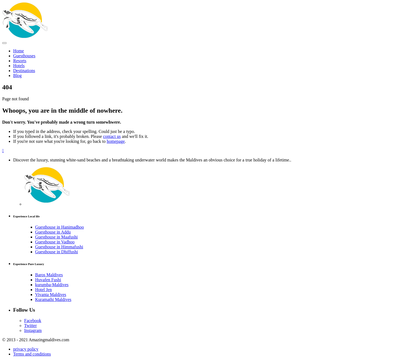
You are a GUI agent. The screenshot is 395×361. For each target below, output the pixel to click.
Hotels (19, 65)
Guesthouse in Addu (53, 232)
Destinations (24, 70)
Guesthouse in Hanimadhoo (59, 227)
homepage (116, 141)
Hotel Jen (43, 289)
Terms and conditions (32, 354)
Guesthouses (24, 55)
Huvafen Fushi (48, 279)
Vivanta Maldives (50, 294)
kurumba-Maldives (52, 284)
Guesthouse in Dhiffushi (56, 251)
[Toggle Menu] (4, 43)
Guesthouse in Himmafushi (59, 247)
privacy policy (25, 349)
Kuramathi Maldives (53, 299)
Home (18, 51)
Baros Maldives (49, 274)
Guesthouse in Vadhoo (55, 242)
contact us (112, 136)
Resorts (19, 60)
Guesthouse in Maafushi (56, 237)
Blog (17, 75)
